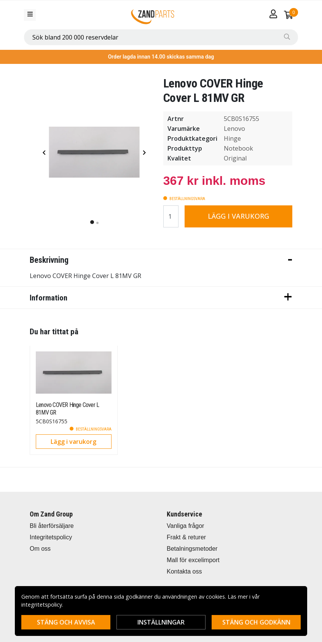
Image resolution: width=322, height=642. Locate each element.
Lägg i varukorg (238, 216)
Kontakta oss (184, 571)
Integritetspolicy (51, 537)
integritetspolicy (41, 604)
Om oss (40, 548)
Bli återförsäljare (52, 526)
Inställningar (161, 622)
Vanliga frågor (185, 526)
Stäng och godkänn (256, 622)
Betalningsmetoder (192, 548)
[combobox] (161, 37)
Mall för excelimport (193, 560)
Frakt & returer (186, 537)
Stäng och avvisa (66, 622)
